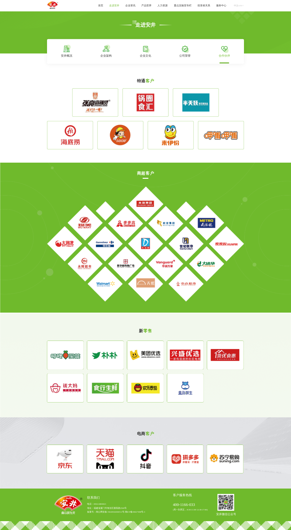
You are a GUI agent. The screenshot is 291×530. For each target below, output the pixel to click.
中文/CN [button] (239, 5)
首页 (100, 5)
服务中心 (221, 5)
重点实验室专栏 (183, 5)
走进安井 (114, 5)
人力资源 (162, 5)
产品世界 (146, 5)
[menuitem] (100, 5)
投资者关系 (204, 5)
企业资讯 (130, 5)
